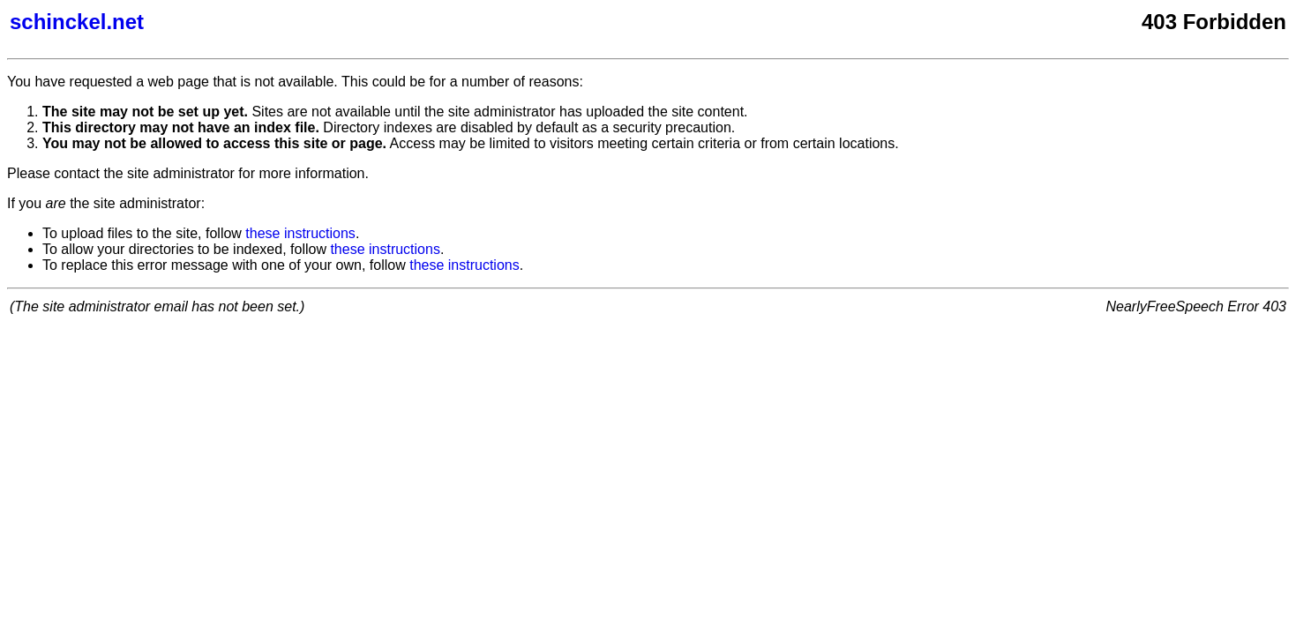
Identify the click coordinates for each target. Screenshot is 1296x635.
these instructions (300, 233)
